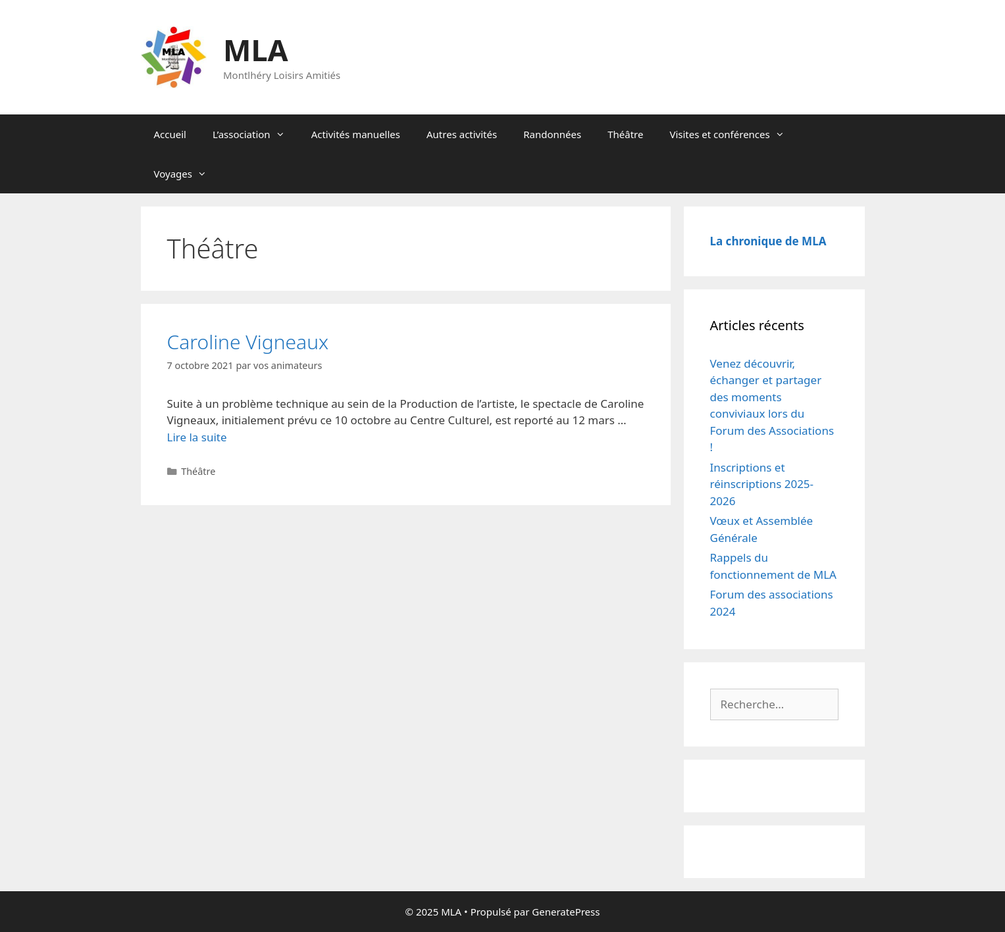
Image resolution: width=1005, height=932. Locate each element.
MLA (255, 50)
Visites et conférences (733, 134)
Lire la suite (197, 437)
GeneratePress (566, 911)
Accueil (170, 134)
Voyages (187, 173)
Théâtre (625, 134)
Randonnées (552, 134)
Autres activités (461, 134)
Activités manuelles (355, 134)
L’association (255, 134)
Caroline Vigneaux (248, 341)
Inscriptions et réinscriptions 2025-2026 (762, 484)
